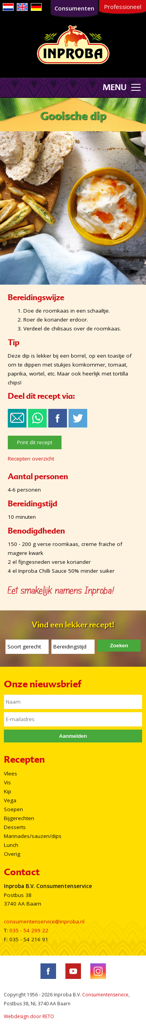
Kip (7, 791)
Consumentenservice (105, 994)
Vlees (10, 773)
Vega (10, 800)
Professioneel (122, 6)
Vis (7, 782)
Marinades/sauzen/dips (33, 836)
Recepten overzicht (31, 458)
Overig (12, 853)
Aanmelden (73, 736)
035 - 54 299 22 (28, 930)
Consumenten (74, 8)
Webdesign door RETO (29, 1016)
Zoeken (119, 645)
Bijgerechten (19, 818)
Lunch (11, 844)
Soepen (13, 809)
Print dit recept (34, 442)
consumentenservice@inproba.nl (44, 921)
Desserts (15, 827)
